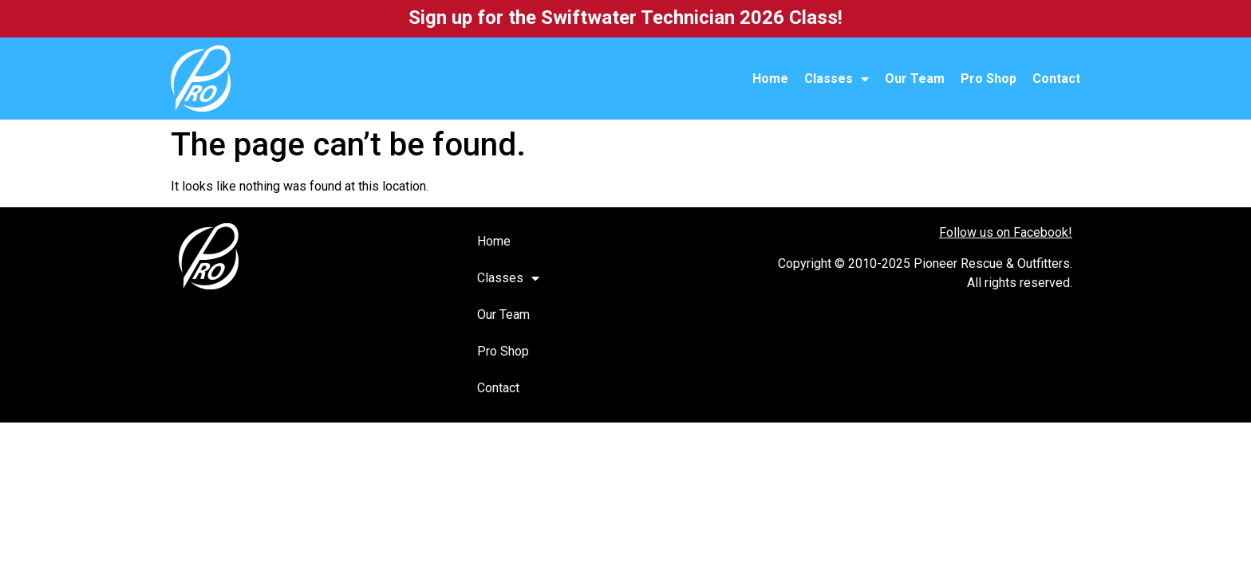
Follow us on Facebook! (1005, 232)
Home (770, 78)
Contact (1056, 78)
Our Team (915, 78)
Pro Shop (988, 78)
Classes (836, 79)
